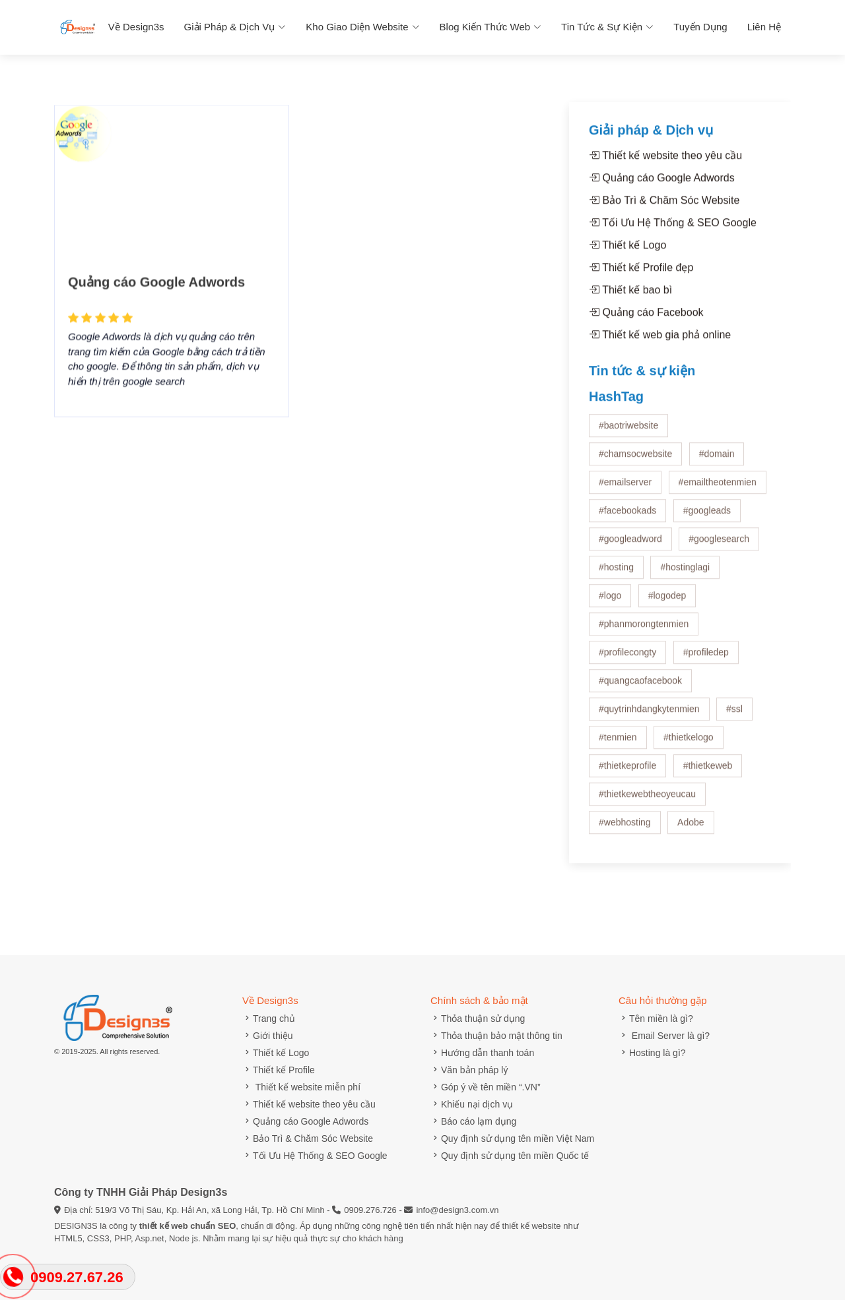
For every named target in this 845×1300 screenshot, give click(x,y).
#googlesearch (719, 546)
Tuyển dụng (700, 26)
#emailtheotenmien (718, 489)
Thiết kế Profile (278, 1070)
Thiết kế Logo (627, 252)
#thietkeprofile (627, 772)
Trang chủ (268, 1018)
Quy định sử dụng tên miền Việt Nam (512, 1138)
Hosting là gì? (652, 1053)
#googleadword (630, 546)
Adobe (690, 829)
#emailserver (625, 489)
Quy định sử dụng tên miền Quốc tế (509, 1155)
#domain (717, 461)
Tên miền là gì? (656, 1018)
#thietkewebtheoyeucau (647, 801)
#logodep (667, 602)
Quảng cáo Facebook (646, 319)
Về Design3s (136, 26)
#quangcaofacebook (640, 687)
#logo (610, 602)
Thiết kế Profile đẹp (641, 274)
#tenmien (618, 744)
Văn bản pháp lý (469, 1070)
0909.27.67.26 (76, 1277)
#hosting (616, 574)
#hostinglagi (685, 574)
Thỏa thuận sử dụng (477, 1018)
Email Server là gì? (664, 1035)
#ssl (734, 716)
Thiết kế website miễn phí (301, 1087)
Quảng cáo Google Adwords (156, 302)
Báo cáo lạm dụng (473, 1121)
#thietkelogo (688, 744)
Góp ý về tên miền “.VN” (485, 1087)
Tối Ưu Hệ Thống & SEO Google (673, 229)
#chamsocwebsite (635, 461)
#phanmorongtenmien (644, 631)
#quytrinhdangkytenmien (649, 716)
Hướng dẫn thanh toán (482, 1053)
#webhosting (625, 829)
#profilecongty (627, 659)
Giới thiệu (267, 1035)
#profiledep (706, 659)
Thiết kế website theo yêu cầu (665, 162)
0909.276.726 (370, 1210)
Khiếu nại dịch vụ (471, 1104)
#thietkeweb (708, 772)
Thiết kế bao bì (630, 297)
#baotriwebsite (628, 432)
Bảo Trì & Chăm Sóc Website (664, 207)
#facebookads (627, 517)
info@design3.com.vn (457, 1210)
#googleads (707, 517)
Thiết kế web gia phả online (660, 341)
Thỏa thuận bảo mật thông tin (496, 1035)
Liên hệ (764, 26)
